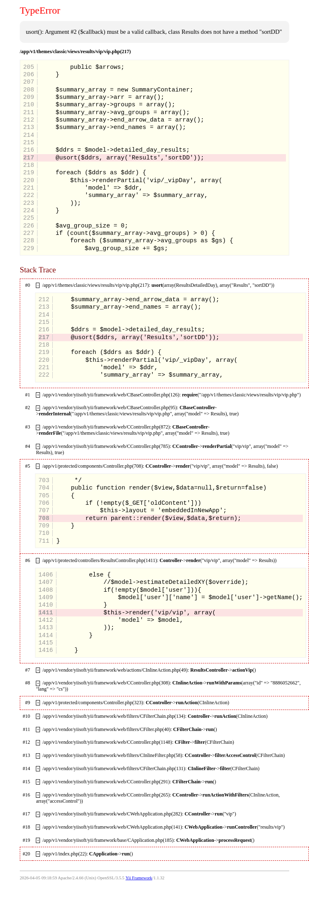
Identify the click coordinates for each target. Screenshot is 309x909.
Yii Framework (139, 878)
